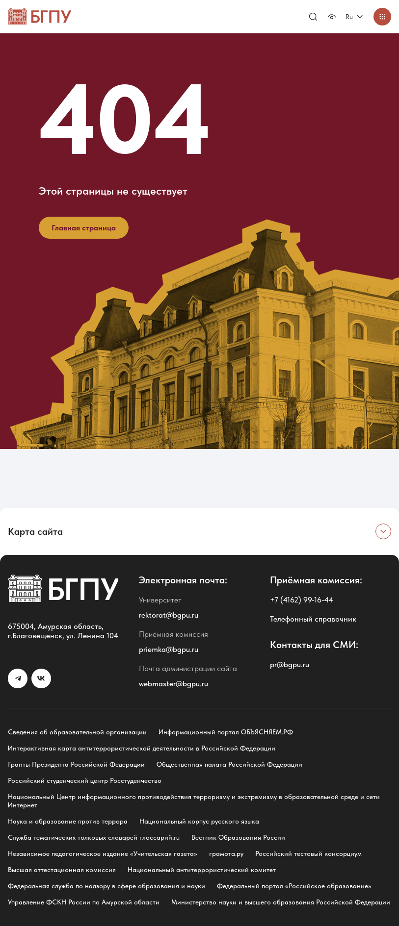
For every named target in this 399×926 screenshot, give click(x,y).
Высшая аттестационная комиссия (62, 870)
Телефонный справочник (313, 619)
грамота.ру (226, 853)
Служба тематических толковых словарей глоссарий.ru (94, 837)
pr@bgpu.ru (289, 664)
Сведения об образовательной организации (77, 732)
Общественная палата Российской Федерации (229, 764)
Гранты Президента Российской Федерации (76, 764)
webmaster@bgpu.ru (173, 683)
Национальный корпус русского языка (199, 821)
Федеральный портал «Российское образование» (294, 886)
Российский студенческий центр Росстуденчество (84, 780)
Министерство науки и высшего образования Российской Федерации (280, 902)
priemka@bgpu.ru (168, 649)
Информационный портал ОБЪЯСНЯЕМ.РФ (226, 732)
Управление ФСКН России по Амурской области (84, 902)
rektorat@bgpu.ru (168, 615)
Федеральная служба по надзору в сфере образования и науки (106, 886)
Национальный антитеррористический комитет (202, 870)
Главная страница (84, 227)
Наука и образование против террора (68, 821)
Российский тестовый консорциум (308, 853)
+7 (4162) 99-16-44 (301, 599)
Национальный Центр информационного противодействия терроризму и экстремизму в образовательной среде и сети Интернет (194, 801)
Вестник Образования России (238, 837)
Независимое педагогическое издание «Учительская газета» (102, 853)
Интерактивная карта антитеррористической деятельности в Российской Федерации (141, 748)
